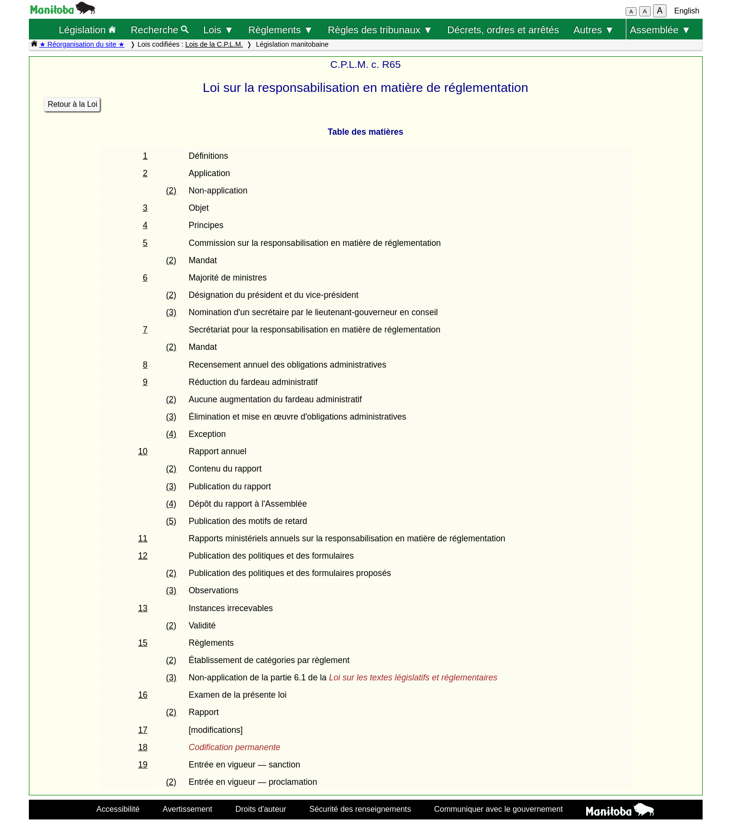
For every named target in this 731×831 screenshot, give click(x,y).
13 (143, 608)
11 (143, 538)
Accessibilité (118, 809)
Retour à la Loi (72, 104)
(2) (171, 190)
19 (143, 764)
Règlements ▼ (280, 29)
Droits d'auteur (260, 809)
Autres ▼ (593, 29)
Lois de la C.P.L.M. (214, 44)
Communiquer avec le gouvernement (498, 809)
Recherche (160, 29)
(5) (171, 521)
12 (143, 556)
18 (143, 747)
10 (143, 451)
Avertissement (187, 809)
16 (143, 695)
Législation (87, 29)
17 (143, 730)
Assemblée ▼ (660, 29)
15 (143, 643)
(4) (171, 434)
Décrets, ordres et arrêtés (503, 29)
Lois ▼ (218, 29)
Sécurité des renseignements (360, 809)
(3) (171, 312)
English (686, 11)
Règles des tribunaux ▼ (380, 29)
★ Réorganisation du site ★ (82, 44)
